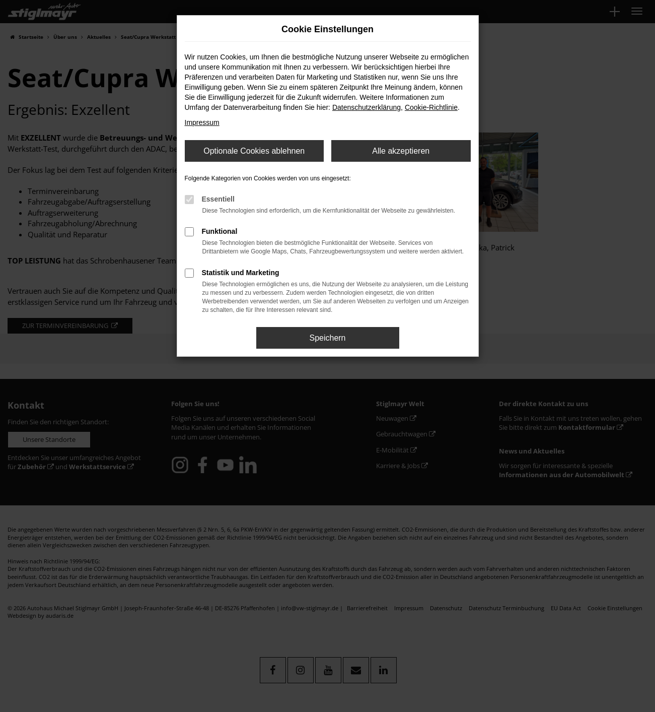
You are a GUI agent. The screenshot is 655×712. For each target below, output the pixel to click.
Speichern (327, 338)
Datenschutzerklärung (366, 107)
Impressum (202, 122)
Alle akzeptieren (400, 151)
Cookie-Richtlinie (431, 107)
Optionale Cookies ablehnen (254, 151)
